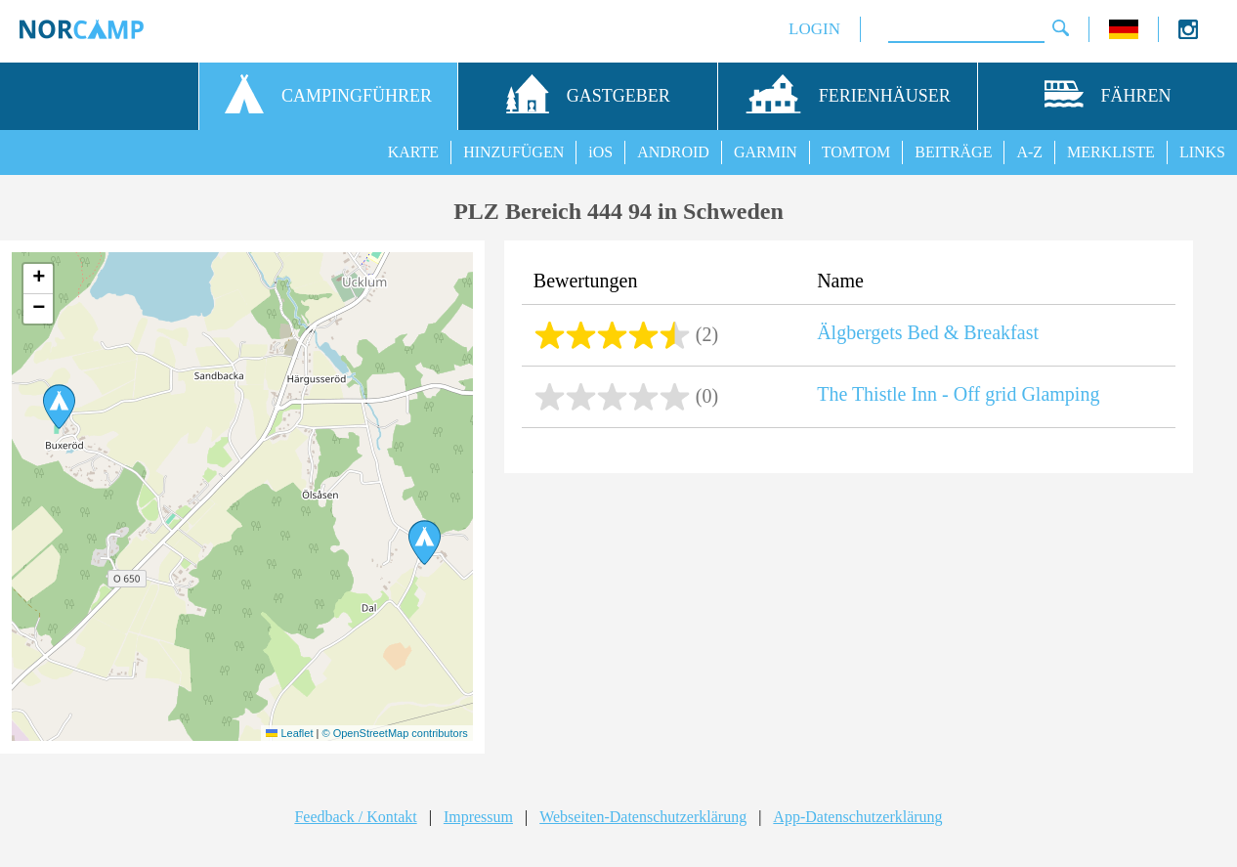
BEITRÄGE (953, 152)
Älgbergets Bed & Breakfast (928, 332)
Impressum (478, 816)
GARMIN (765, 152)
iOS (600, 152)
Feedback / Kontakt (355, 816)
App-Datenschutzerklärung (857, 816)
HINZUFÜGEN (513, 152)
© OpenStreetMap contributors (394, 733)
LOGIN (814, 29)
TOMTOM (856, 152)
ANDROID (673, 152)
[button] (59, 406)
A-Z (1029, 152)
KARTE (413, 152)
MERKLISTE (1111, 152)
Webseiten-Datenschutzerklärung (642, 816)
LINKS (1202, 152)
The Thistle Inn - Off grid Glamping (958, 394)
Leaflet (289, 733)
